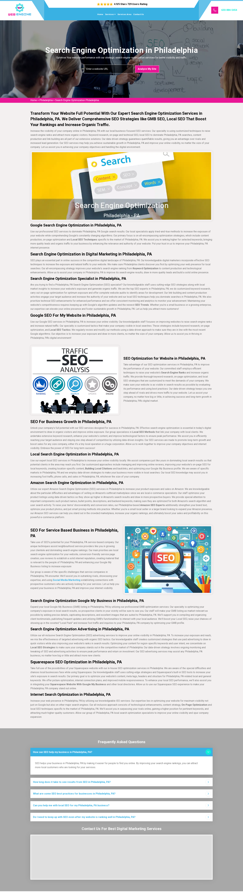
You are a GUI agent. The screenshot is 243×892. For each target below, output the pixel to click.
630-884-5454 (229, 10)
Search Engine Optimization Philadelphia (77, 100)
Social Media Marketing (66, 580)
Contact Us (138, 14)
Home (100, 14)
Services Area (124, 14)
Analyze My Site (147, 68)
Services (109, 14)
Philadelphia (46, 100)
